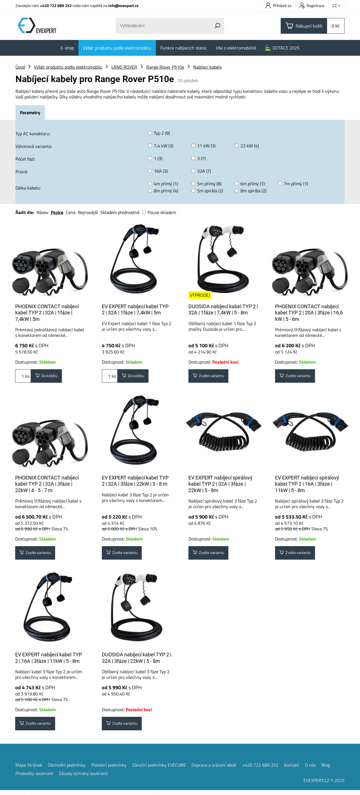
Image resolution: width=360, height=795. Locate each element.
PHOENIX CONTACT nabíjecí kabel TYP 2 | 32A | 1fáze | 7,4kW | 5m (47, 312)
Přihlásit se (278, 5)
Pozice (57, 212)
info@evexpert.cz (123, 5)
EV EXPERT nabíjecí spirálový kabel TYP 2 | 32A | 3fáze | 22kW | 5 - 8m (220, 485)
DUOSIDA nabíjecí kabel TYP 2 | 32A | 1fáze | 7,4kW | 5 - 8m (223, 309)
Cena (70, 212)
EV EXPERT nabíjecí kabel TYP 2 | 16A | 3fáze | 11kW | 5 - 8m (48, 661)
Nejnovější (88, 212)
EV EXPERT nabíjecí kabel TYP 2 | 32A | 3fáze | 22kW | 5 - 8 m (135, 482)
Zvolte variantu (211, 376)
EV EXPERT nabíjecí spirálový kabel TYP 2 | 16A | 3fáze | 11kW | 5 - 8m (307, 485)
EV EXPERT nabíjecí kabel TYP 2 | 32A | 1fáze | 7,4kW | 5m (135, 309)
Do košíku (49, 376)
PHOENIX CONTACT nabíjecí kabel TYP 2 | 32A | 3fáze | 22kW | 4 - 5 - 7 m (47, 485)
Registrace (312, 5)
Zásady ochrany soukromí (83, 778)
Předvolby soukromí (34, 778)
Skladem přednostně (120, 212)
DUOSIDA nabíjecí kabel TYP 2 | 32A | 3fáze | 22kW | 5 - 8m (136, 661)
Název (42, 212)
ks (23, 376)
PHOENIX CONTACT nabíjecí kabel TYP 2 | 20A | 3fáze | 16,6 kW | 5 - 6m (309, 312)
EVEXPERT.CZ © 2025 (324, 785)
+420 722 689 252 (56, 5)
